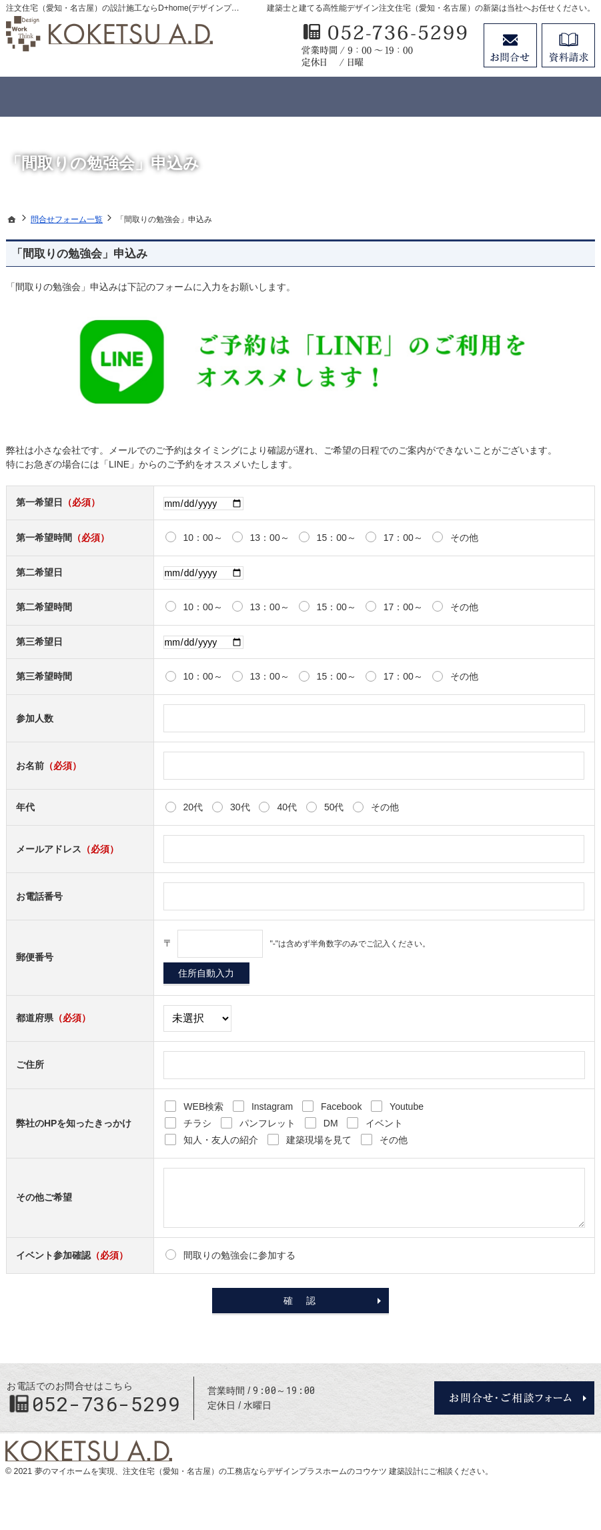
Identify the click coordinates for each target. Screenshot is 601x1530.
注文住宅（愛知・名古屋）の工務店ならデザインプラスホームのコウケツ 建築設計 (272, 1471)
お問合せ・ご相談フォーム (514, 1398)
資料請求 (568, 45)
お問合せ (510, 45)
